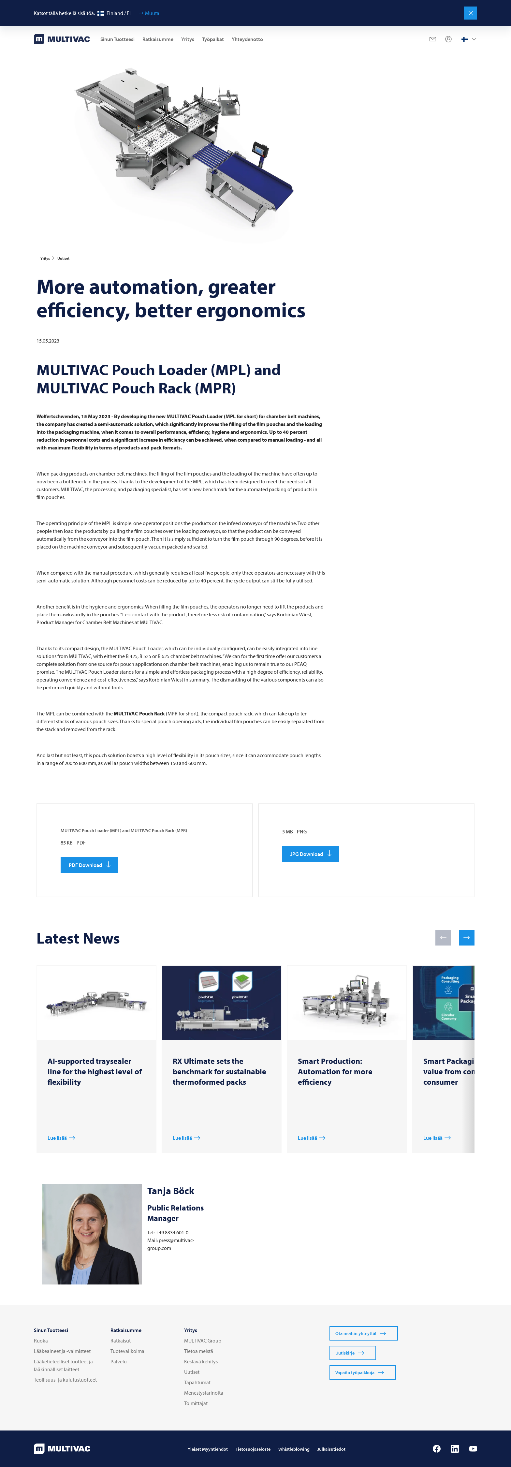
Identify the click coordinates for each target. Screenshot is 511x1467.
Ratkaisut (120, 1340)
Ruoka (41, 1340)
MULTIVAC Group (202, 1340)
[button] (443, 938)
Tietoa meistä (198, 1351)
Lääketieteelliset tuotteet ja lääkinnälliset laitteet (63, 1365)
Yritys (187, 39)
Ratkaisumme (157, 39)
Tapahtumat (197, 1382)
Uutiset (191, 1372)
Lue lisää (57, 1138)
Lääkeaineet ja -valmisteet (62, 1351)
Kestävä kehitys (201, 1361)
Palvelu (118, 1361)
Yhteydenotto (247, 39)
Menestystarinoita (203, 1392)
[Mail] (433, 39)
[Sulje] (470, 13)
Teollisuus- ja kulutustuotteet (65, 1379)
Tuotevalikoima (127, 1351)
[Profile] (448, 39)
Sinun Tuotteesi (117, 39)
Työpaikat (213, 39)
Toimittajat (196, 1403)
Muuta (152, 13)
